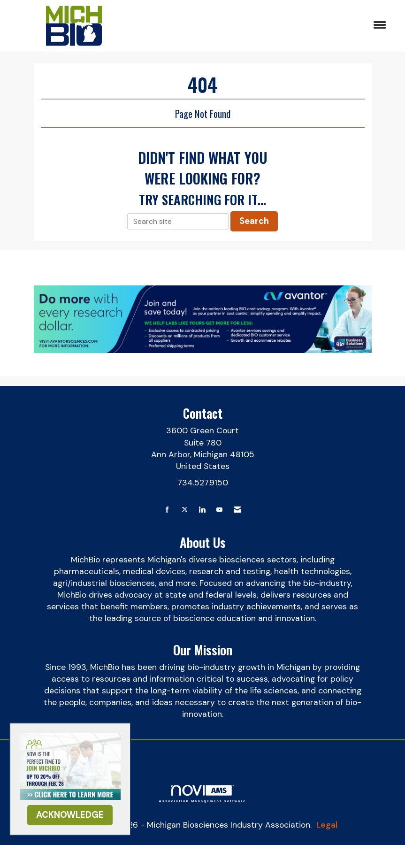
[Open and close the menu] (265, 25)
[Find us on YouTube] (219, 510)
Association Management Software (202, 793)
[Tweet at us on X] (184, 510)
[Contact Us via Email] (237, 510)
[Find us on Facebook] (167, 510)
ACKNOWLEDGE (70, 815)
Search (254, 221)
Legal (326, 825)
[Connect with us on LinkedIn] (202, 510)
